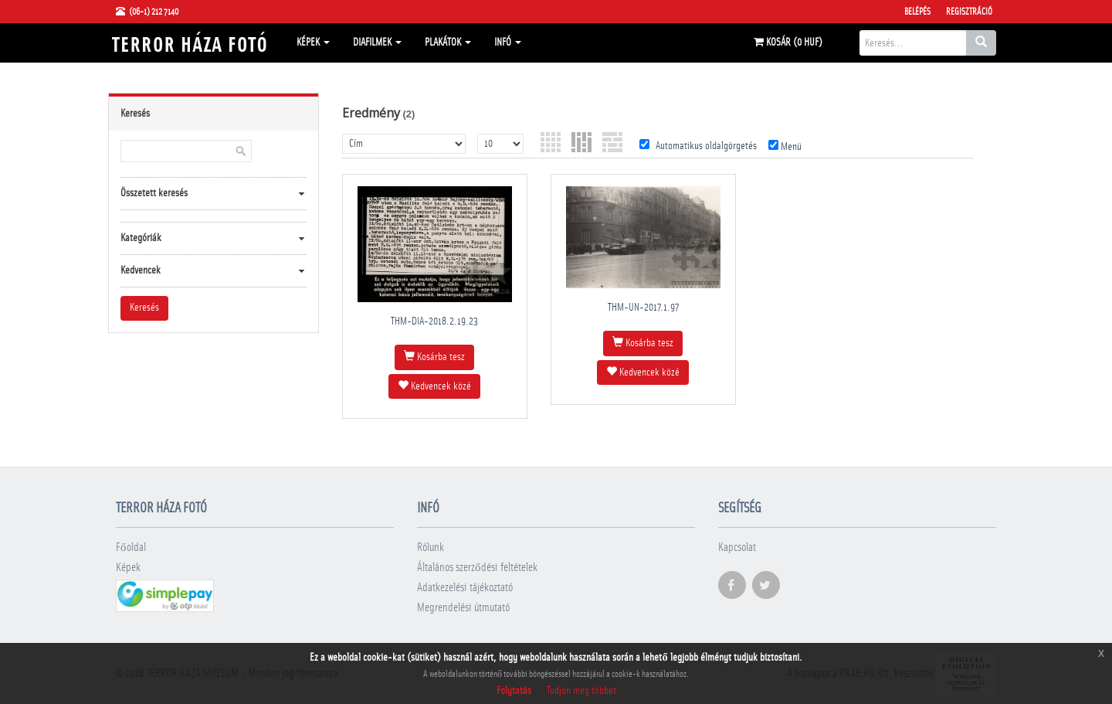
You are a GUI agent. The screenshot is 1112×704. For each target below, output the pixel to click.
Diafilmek (377, 42)
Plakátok (448, 42)
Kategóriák (140, 238)
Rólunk (430, 547)
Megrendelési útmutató (463, 608)
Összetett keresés (154, 193)
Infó (507, 42)
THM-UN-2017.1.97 (643, 307)
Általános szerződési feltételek (477, 567)
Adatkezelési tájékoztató (465, 587)
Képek (313, 42)
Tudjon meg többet (581, 690)
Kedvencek (140, 270)
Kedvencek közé (434, 385)
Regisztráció (969, 11)
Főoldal (131, 547)
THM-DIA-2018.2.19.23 (434, 321)
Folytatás (514, 690)
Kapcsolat (737, 547)
